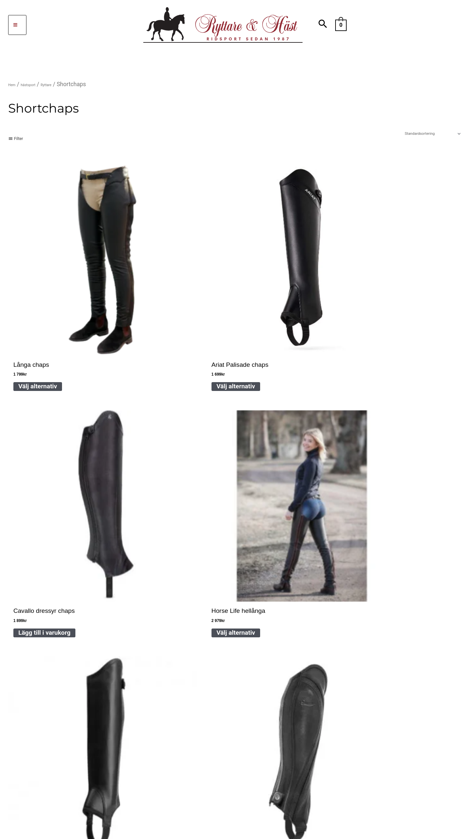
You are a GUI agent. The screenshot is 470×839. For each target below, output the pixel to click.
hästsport (37, 84)
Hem (14, 84)
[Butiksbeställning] (412, 136)
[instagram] (79, 741)
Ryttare (64, 84)
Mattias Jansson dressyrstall (84, 676)
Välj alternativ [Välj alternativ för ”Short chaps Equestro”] (42, 456)
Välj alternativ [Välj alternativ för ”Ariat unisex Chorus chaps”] (410, 295)
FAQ (247, 576)
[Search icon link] (323, 25)
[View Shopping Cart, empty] (341, 24)
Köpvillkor (255, 656)
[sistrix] (102, 741)
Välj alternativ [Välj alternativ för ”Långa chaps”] (42, 292)
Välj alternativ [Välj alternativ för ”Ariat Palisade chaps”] (134, 292)
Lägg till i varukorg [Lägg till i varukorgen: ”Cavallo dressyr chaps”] (233, 292)
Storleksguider (262, 603)
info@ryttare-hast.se (113, 589)
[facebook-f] (52, 741)
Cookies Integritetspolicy (276, 630)
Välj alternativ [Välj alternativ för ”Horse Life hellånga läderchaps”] (318, 292)
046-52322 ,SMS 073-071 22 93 (167, 569)
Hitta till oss (291, 576)
